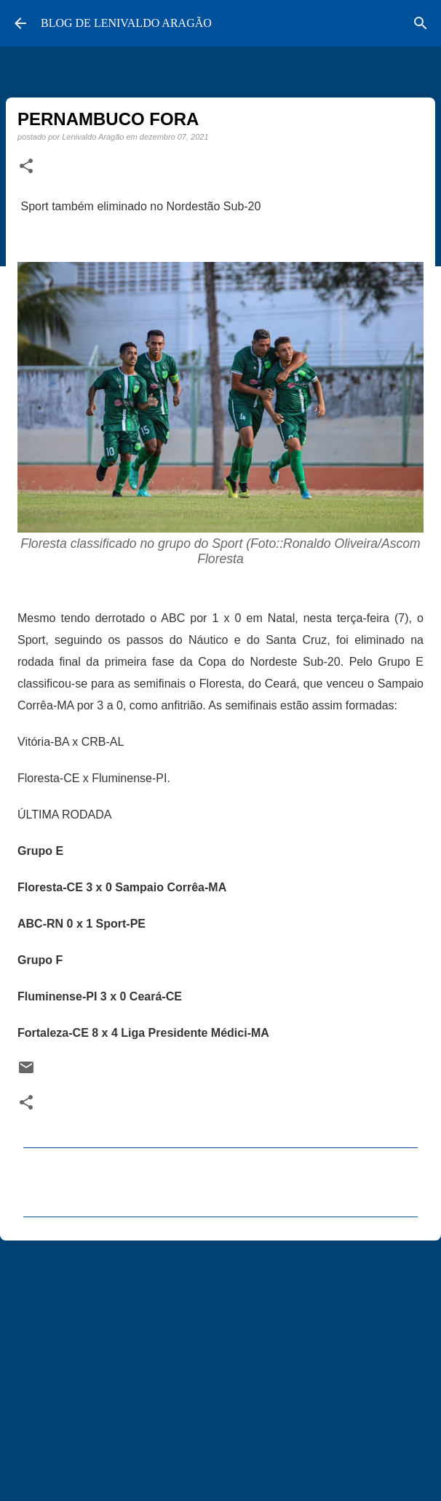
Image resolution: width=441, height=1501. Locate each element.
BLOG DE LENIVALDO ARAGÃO (126, 23)
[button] (26, 166)
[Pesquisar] (420, 23)
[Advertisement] (220, 1364)
